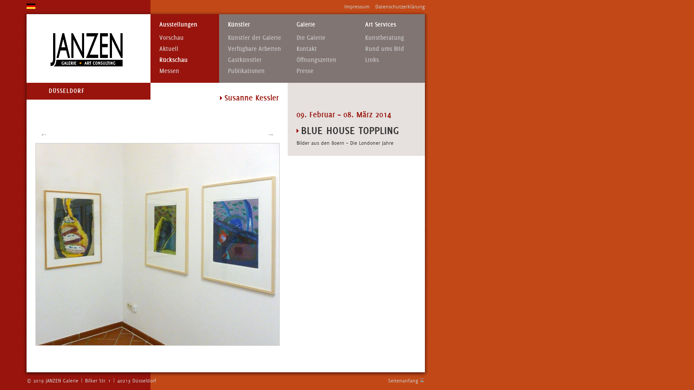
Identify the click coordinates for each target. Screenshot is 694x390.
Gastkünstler (245, 60)
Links (372, 60)
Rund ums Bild (384, 49)
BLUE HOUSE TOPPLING (350, 130)
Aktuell (168, 49)
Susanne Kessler (251, 98)
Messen (169, 71)
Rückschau (173, 60)
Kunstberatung (384, 38)
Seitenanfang (403, 381)
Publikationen (246, 71)
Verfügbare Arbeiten (254, 49)
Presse (305, 71)
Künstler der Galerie (254, 38)
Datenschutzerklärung (400, 7)
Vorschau (171, 38)
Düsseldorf (67, 91)
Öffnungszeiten (316, 60)
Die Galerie (311, 38)
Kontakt (307, 49)
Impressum (357, 7)
